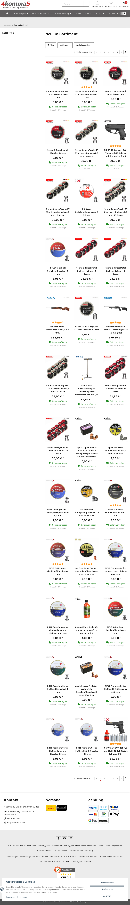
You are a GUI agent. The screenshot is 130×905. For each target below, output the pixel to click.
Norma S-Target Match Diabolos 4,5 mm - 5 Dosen (87, 271)
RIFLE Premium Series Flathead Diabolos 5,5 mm (57, 689)
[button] (97, 5)
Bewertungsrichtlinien (30, 856)
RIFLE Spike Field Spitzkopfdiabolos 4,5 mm (57, 271)
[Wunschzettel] (111, 5)
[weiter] (126, 52)
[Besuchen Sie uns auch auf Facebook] (58, 838)
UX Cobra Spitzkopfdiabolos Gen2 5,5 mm (86, 212)
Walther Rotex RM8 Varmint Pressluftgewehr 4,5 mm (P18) (115, 329)
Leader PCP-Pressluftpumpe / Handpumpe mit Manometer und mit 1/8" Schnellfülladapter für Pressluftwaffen (87, 390)
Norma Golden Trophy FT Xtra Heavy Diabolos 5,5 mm (57, 94)
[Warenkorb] (124, 5)
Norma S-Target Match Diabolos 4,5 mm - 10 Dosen (115, 388)
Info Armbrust (70, 856)
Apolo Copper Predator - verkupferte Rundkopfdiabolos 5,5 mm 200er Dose (86, 690)
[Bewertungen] (86, 87)
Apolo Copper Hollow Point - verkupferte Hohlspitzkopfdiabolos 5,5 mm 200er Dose (87, 452)
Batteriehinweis (44, 850)
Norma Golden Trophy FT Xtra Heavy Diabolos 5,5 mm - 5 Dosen (86, 153)
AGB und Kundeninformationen (22, 846)
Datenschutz (22, 897)
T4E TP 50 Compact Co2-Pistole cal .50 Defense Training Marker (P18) (115, 153)
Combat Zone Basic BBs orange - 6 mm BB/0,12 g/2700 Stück (86, 630)
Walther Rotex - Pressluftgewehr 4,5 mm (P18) (57, 329)
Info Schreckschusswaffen (111, 856)
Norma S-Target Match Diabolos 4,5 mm (115, 92)
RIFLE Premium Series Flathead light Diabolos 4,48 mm (115, 689)
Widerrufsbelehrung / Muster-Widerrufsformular (74, 846)
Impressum (10, 897)
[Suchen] (73, 4)
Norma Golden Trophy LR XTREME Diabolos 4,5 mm (86, 328)
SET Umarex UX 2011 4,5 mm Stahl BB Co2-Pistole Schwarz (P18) (115, 751)
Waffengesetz (44, 846)
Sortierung (64, 45)
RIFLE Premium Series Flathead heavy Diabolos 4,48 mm (115, 571)
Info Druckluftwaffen (87, 856)
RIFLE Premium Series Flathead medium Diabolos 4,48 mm (57, 630)
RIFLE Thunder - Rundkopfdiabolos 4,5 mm (115, 512)
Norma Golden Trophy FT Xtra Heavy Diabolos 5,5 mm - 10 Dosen (115, 212)
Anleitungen (12, 856)
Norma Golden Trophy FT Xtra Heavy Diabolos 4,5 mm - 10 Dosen (57, 388)
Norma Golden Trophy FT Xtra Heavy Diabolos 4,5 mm (86, 94)
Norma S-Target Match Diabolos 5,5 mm (58, 151)
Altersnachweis (60, 850)
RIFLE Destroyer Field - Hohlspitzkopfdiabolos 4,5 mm (58, 512)
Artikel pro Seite (83, 45)
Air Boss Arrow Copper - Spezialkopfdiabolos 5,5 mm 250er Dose (86, 571)
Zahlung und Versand (81, 861)
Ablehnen (107, 896)
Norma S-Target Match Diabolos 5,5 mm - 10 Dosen (58, 450)
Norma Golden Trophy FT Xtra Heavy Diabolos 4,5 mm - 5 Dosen (57, 212)
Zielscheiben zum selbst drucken (54, 861)
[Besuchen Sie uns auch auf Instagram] (70, 838)
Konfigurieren (107, 889)
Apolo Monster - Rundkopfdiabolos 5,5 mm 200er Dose (115, 450)
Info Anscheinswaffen (52, 856)
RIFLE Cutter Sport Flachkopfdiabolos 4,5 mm (57, 571)
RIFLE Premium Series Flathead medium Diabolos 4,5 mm (57, 751)
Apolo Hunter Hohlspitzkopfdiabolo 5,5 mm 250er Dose (87, 512)
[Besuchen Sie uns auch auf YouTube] (64, 838)
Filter (50, 45)
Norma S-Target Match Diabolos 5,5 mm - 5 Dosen (115, 271)
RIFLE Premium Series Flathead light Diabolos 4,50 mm (86, 751)
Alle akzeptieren (107, 883)
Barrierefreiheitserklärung (81, 850)
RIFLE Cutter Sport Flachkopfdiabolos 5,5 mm (115, 630)
